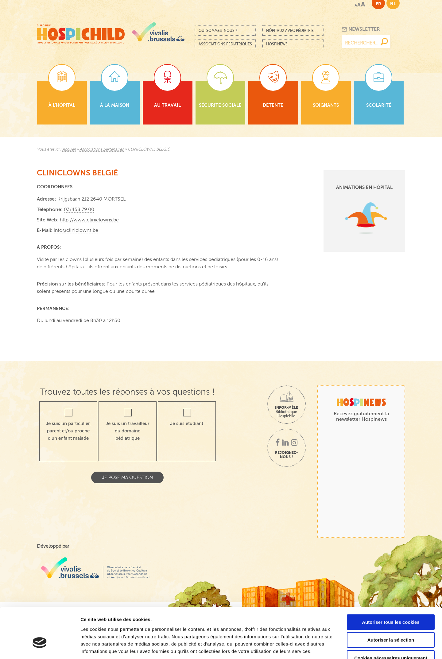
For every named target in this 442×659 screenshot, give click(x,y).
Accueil (69, 149)
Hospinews (277, 44)
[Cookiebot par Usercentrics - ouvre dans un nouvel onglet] (40, 647)
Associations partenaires (101, 149)
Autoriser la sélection (390, 602)
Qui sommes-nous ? (218, 31)
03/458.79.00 (79, 209)
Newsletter (361, 29)
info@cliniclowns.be (76, 230)
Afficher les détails (338, 646)
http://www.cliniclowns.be (89, 220)
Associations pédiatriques (225, 44)
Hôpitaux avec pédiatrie (290, 31)
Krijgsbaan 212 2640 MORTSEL (91, 199)
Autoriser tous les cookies (391, 584)
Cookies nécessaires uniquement (390, 620)
